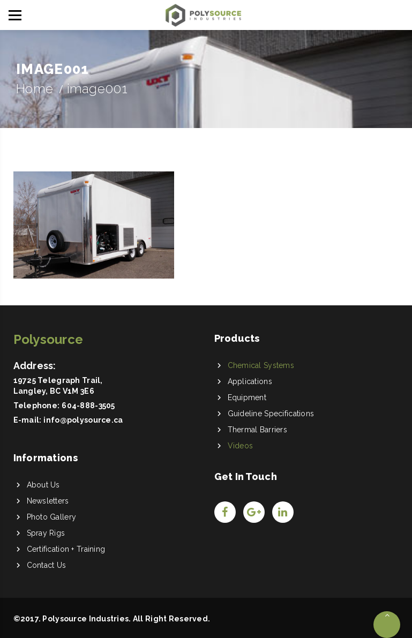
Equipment (247, 397)
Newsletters (48, 501)
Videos (240, 445)
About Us (43, 485)
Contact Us (46, 565)
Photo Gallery (52, 517)
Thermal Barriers (257, 429)
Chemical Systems (261, 365)
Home (34, 88)
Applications (250, 381)
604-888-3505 (88, 405)
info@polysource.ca (83, 420)
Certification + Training (66, 549)
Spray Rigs (46, 533)
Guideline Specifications (271, 413)
